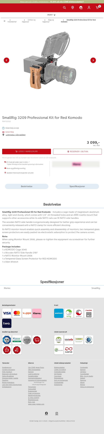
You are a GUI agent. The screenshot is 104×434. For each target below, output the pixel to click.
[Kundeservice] (81, 8)
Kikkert (82, 378)
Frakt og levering (34, 393)
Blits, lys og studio (86, 376)
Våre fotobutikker (34, 370)
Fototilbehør (84, 374)
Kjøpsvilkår (32, 389)
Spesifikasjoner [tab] (77, 186)
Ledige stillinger (33, 374)
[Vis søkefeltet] (65, 8)
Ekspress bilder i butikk (10, 378)
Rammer (83, 380)
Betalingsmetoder (34, 395)
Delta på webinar (8, 376)
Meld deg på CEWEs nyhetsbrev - (52, 2)
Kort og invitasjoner (61, 380)
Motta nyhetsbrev (8, 382)
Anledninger (58, 385)
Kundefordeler (33, 376)
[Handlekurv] (98, 8)
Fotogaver (57, 376)
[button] (6, 60)
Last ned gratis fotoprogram (12, 385)
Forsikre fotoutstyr (8, 370)
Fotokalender (58, 382)
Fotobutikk (84, 367)
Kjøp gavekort (7, 372)
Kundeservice (6, 367)
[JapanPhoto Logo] (7, 9)
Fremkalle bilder (59, 372)
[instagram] (57, 414)
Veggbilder (58, 374)
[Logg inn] (89, 8)
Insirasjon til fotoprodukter (37, 380)
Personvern (32, 387)
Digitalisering (6, 387)
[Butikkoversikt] (73, 8)
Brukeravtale (32, 391)
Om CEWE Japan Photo (36, 367)
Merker (82, 385)
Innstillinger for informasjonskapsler (39, 383)
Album (82, 382)
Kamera (82, 370)
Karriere (31, 372)
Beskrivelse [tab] (26, 186)
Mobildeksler (58, 378)
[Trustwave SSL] (17, 340)
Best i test (31, 402)
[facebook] (47, 414)
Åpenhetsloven (33, 400)
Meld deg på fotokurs (9, 374)
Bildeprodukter (59, 367)
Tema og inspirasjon (87, 387)
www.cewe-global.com (36, 404)
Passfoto (5, 380)
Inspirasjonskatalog (35, 378)
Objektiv (83, 372)
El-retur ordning (33, 398)
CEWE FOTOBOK (60, 370)
